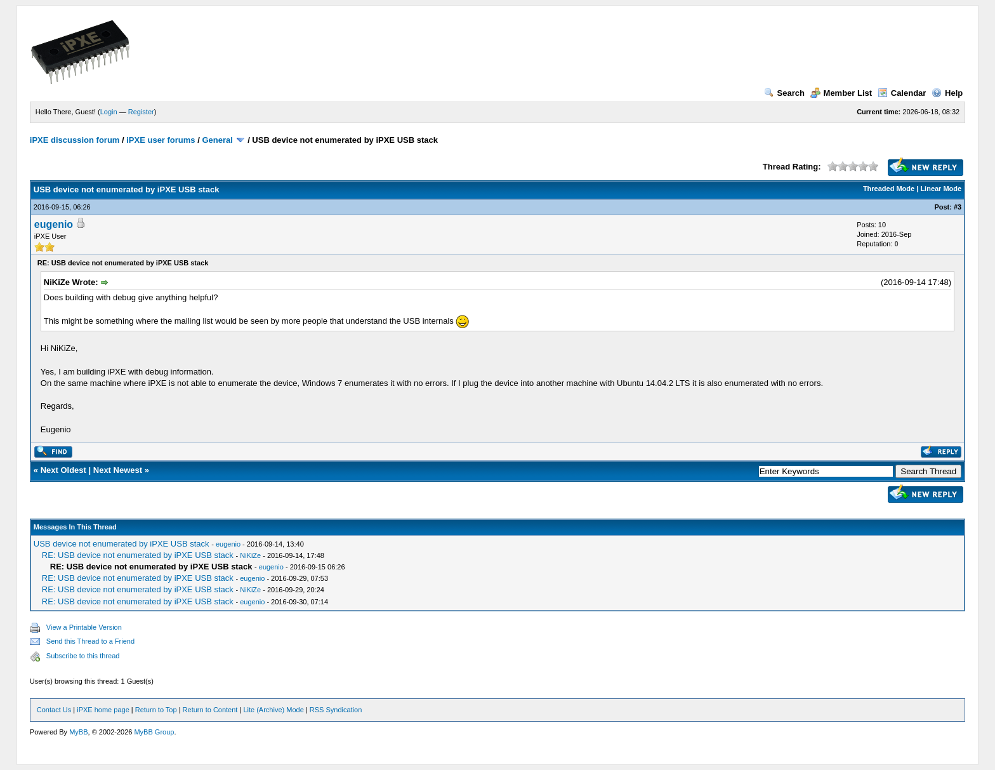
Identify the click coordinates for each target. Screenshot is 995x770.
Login (108, 112)
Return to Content (210, 710)
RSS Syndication (336, 710)
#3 (957, 207)
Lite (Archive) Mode (273, 710)
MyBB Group (154, 732)
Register (141, 112)
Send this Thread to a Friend (90, 641)
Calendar (902, 93)
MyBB (78, 732)
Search (784, 93)
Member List (841, 93)
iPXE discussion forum (75, 140)
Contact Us (54, 710)
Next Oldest (63, 470)
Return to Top (156, 710)
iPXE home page (103, 710)
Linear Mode (940, 188)
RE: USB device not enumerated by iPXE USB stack (138, 555)
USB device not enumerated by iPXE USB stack (121, 543)
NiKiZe (250, 555)
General (217, 140)
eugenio (53, 224)
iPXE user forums (160, 140)
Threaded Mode (888, 188)
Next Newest (117, 470)
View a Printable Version (84, 627)
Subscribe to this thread (83, 656)
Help (947, 93)
